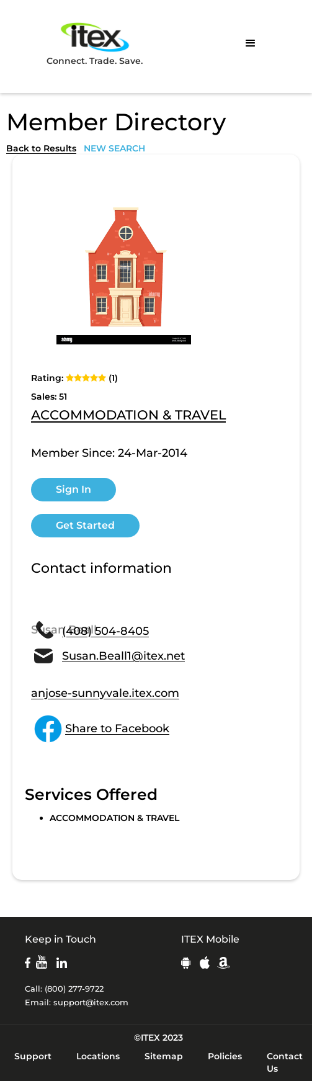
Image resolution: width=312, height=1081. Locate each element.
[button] (250, 43)
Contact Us (285, 1062)
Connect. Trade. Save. (95, 43)
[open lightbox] (124, 272)
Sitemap (164, 1056)
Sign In (73, 489)
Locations (98, 1056)
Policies (225, 1056)
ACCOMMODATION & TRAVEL (128, 416)
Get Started (85, 525)
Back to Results (41, 148)
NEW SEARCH (114, 148)
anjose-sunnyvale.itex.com (105, 693)
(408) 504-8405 (105, 631)
